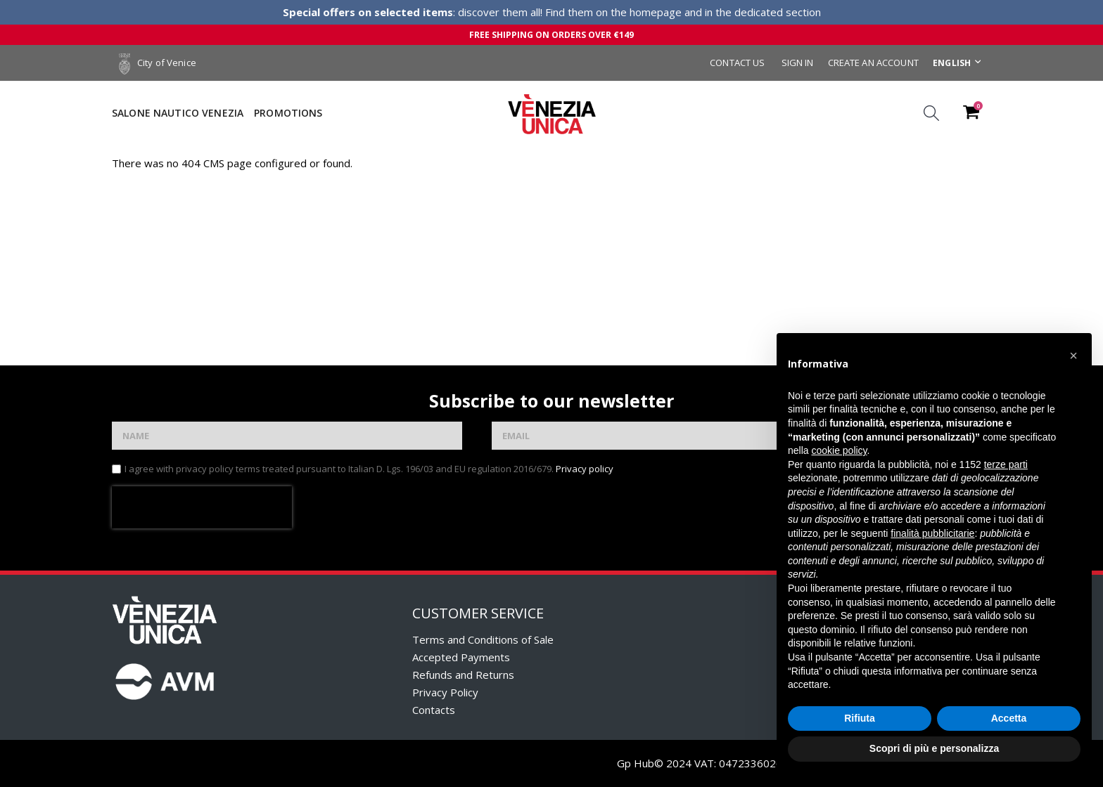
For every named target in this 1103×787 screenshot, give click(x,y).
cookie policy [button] (839, 450)
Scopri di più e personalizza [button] (934, 748)
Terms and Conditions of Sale (483, 639)
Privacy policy (584, 468)
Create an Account (873, 62)
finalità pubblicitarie (932, 533)
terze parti (1006, 464)
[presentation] (202, 507)
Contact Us (737, 62)
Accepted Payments (461, 657)
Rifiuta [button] (859, 718)
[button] (1073, 355)
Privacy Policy (445, 692)
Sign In (798, 62)
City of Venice (157, 62)
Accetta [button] (1009, 718)
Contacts (433, 710)
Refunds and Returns (463, 675)
